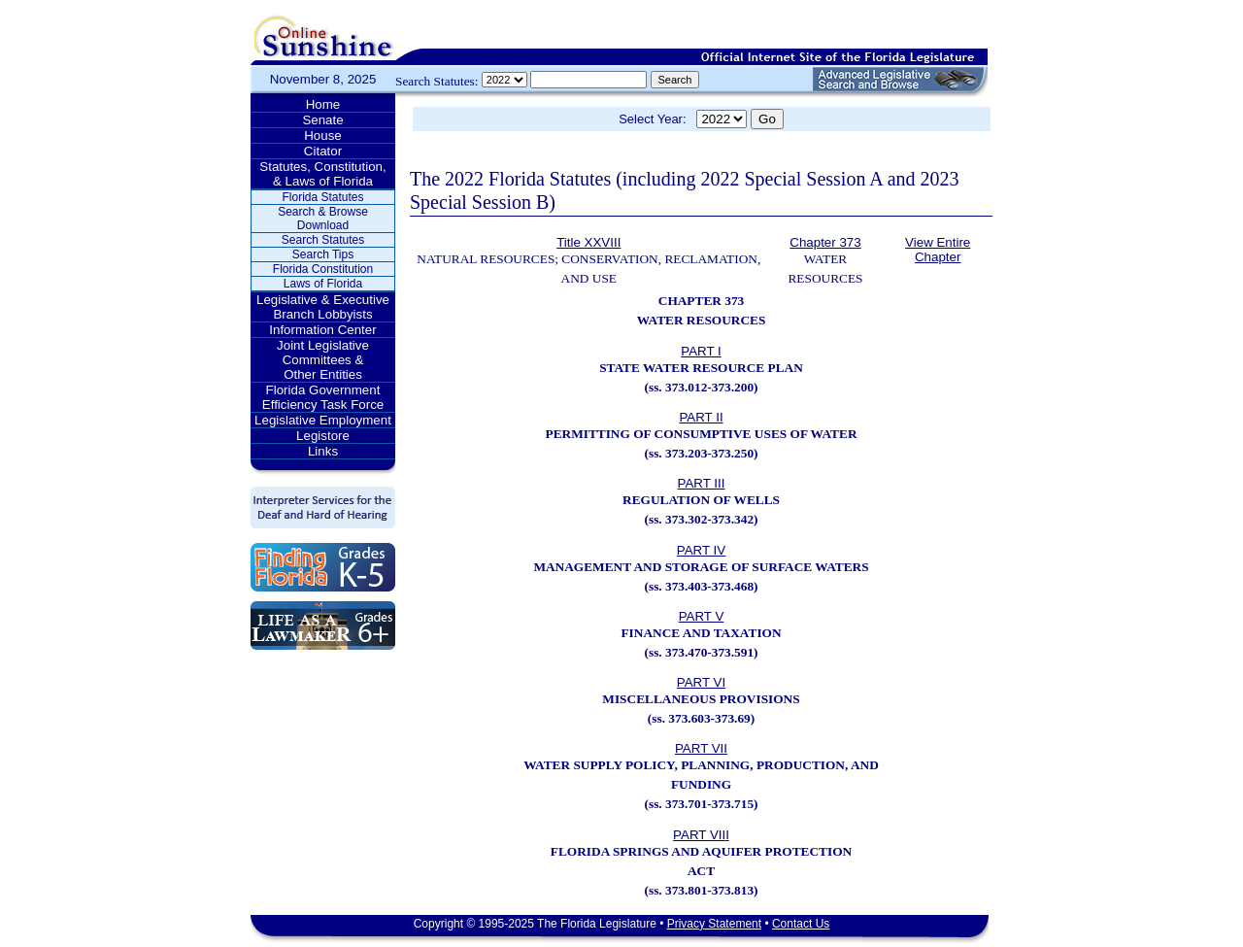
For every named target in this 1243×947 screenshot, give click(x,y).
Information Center (322, 329)
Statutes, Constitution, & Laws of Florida (322, 173)
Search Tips (322, 254)
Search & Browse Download (323, 218)
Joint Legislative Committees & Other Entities (323, 360)
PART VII (701, 748)
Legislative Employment (322, 420)
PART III (701, 483)
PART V (701, 616)
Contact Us (800, 923)
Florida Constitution (323, 269)
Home (323, 104)
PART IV (701, 550)
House (323, 135)
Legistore (323, 435)
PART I (701, 351)
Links (323, 451)
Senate (322, 120)
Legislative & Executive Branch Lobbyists (322, 306)
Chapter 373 (824, 242)
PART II (700, 417)
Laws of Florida (323, 283)
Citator (323, 151)
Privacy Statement (714, 923)
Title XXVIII (588, 242)
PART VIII (701, 835)
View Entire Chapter (937, 249)
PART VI (701, 682)
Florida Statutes (322, 197)
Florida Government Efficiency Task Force (323, 397)
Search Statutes (323, 240)
